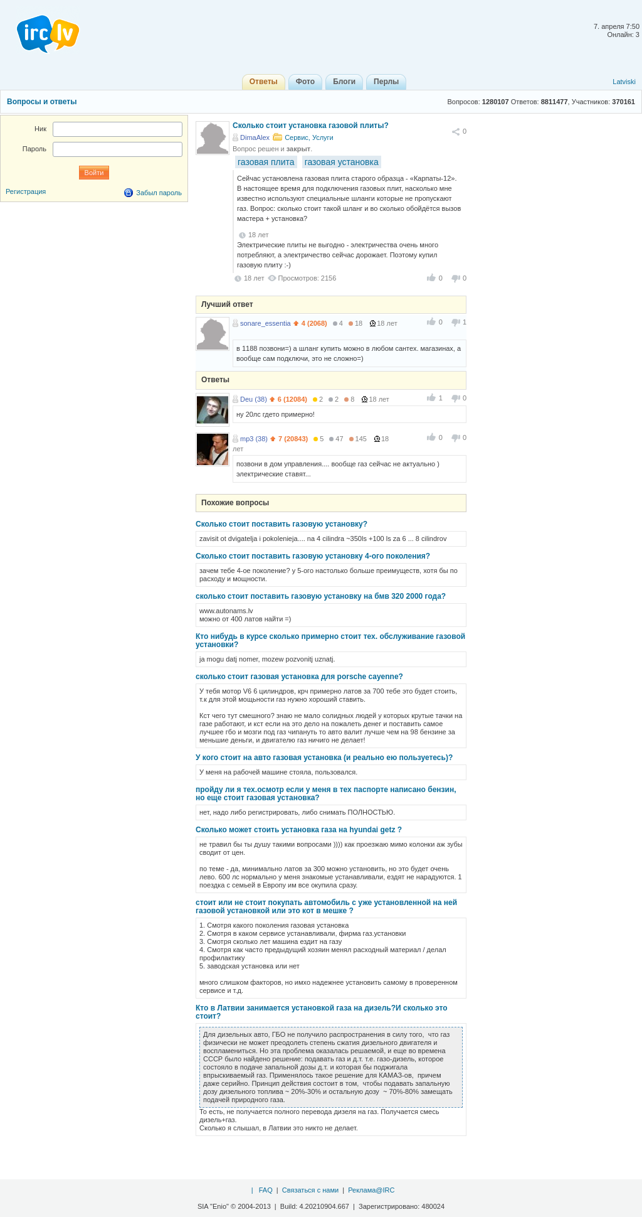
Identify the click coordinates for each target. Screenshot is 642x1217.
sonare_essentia (265, 323)
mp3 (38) (254, 438)
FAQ (266, 1190)
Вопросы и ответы (41, 101)
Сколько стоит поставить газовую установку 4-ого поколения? (313, 556)
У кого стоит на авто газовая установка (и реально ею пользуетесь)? (324, 757)
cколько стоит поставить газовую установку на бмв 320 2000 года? (321, 596)
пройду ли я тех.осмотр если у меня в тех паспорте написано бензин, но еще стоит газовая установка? (326, 793)
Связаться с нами (310, 1190)
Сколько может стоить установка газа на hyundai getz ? (299, 829)
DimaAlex (255, 137)
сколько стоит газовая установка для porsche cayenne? (299, 676)
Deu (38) (253, 399)
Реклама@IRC (371, 1190)
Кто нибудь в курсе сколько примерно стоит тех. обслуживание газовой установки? (330, 640)
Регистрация (26, 191)
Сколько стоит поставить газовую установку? (281, 524)
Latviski (624, 81)
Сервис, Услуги (309, 137)
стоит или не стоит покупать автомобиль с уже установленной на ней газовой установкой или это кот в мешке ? (326, 906)
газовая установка (342, 162)
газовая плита (266, 162)
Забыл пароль (159, 192)
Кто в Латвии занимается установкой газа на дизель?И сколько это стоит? (322, 1012)
